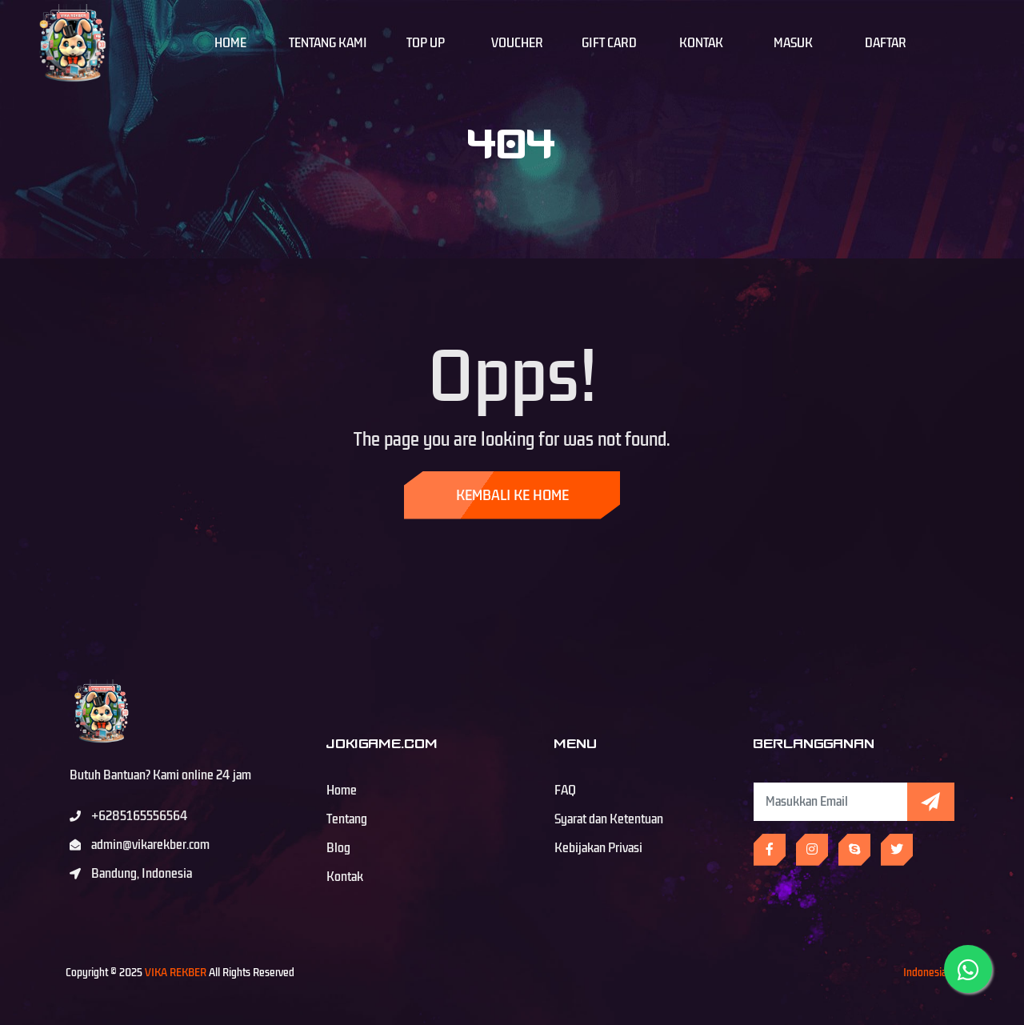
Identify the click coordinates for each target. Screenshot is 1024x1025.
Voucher (517, 43)
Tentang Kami (328, 43)
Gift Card (609, 43)
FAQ (565, 790)
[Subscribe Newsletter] (830, 802)
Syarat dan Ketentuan (608, 819)
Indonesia (924, 972)
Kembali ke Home (512, 495)
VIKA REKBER (175, 972)
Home (230, 43)
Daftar (885, 43)
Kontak (701, 43)
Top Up (425, 43)
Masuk (793, 43)
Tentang (346, 819)
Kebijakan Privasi (598, 848)
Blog (338, 848)
